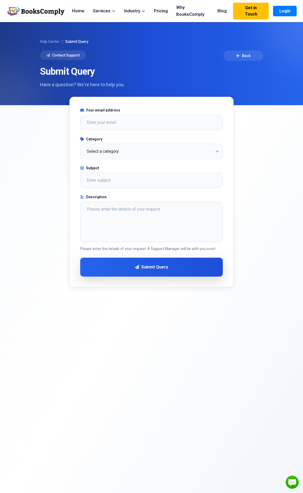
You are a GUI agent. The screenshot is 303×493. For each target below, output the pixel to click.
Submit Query (151, 267)
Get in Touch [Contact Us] (251, 11)
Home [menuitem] (78, 10)
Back (243, 56)
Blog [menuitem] (222, 10)
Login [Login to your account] (284, 10)
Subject (89, 168)
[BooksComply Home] (39, 11)
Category (91, 139)
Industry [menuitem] (134, 10)
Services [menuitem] (104, 10)
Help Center (49, 41)
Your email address (100, 110)
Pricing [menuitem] (161, 10)
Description (93, 197)
